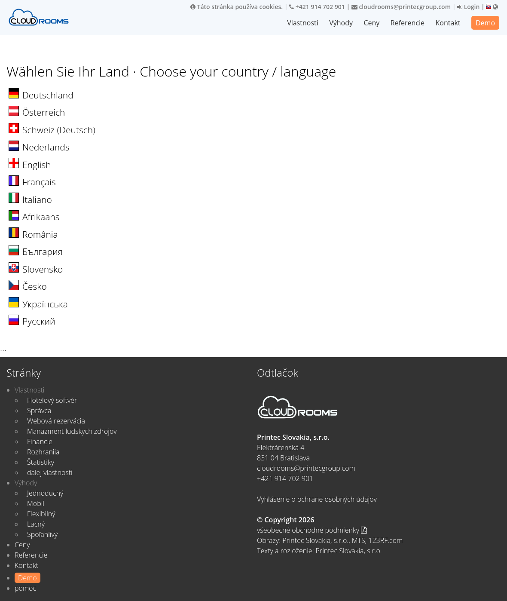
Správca (39, 410)
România (40, 234)
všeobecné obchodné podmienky (312, 530)
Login (468, 7)
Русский (38, 321)
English (36, 165)
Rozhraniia (43, 452)
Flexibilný (41, 513)
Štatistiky (40, 462)
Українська (45, 304)
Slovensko (42, 269)
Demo (485, 23)
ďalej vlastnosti (50, 472)
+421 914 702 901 (317, 7)
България (42, 251)
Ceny (371, 23)
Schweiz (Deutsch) (58, 130)
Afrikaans (40, 217)
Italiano (37, 199)
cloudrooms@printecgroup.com (401, 7)
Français (39, 182)
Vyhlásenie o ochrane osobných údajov (317, 499)
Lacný (36, 524)
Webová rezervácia (56, 421)
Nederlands (45, 147)
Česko (34, 286)
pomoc (25, 588)
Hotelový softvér (52, 400)
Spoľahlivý (42, 534)
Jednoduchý (45, 493)
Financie (39, 441)
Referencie (408, 23)
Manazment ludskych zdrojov (72, 431)
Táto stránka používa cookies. (236, 7)
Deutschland (47, 95)
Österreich (43, 112)
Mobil (35, 503)
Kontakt (448, 23)
